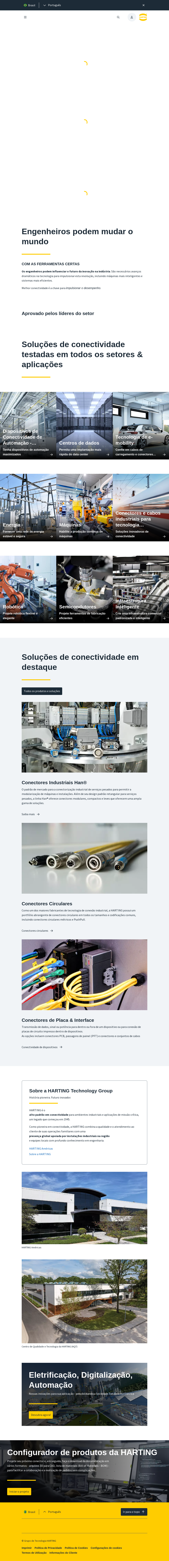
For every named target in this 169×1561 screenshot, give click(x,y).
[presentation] (52, 5)
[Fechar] (143, 5)
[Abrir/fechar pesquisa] (118, 17)
